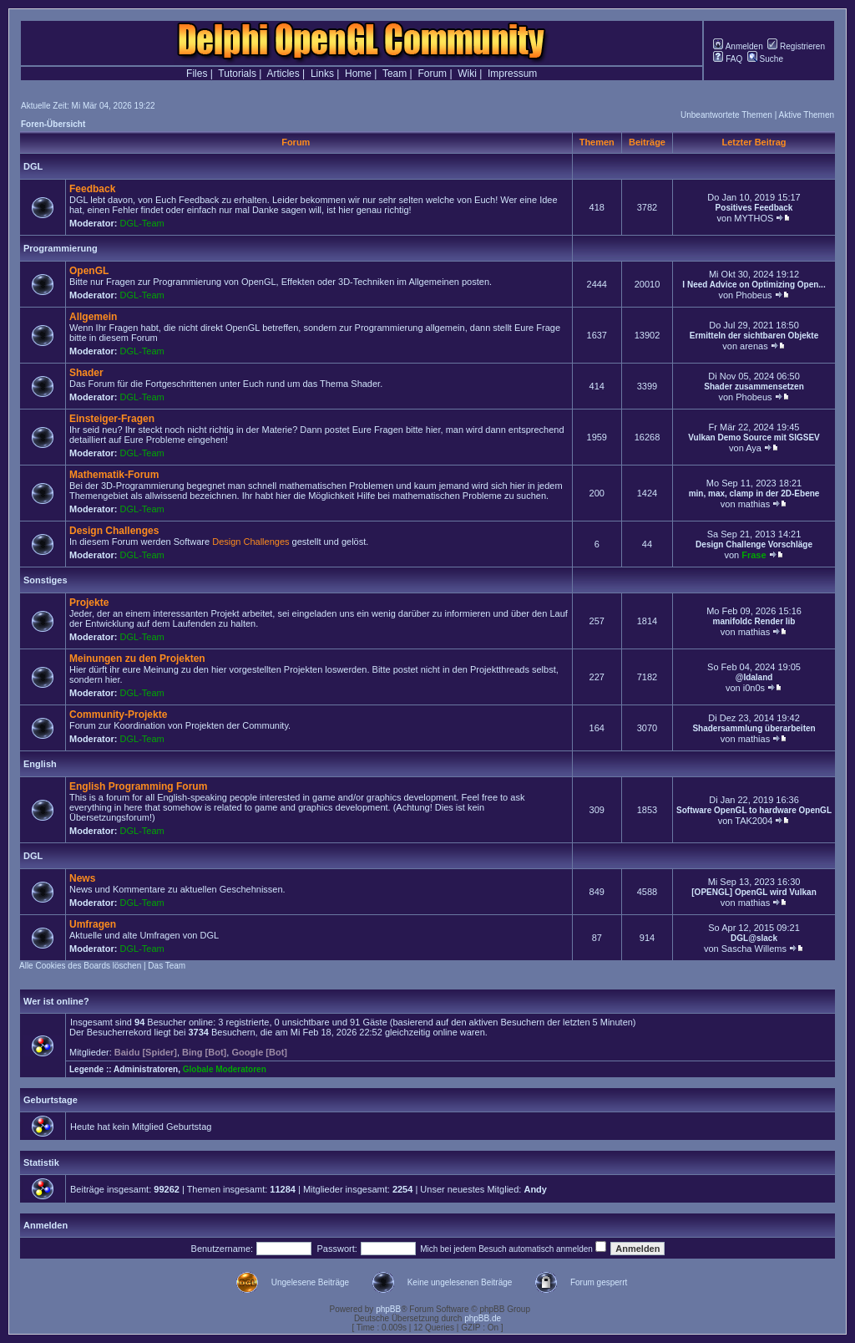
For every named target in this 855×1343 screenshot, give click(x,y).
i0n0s (754, 688)
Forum (432, 73)
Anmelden (737, 46)
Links (322, 73)
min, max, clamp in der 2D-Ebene (754, 493)
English (40, 764)
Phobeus (754, 295)
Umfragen (92, 924)
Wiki (467, 73)
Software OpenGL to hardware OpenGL (754, 810)
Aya (753, 448)
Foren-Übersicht (53, 124)
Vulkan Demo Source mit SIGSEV (753, 437)
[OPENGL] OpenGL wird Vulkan (753, 892)
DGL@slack (754, 938)
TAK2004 (753, 821)
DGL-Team (142, 223)
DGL (33, 166)
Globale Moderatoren (224, 1069)
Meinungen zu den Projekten (137, 658)
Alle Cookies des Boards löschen (80, 965)
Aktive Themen (806, 115)
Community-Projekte (118, 714)
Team (394, 73)
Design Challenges (114, 531)
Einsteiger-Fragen (111, 419)
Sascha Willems (754, 949)
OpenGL (89, 271)
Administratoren (146, 1069)
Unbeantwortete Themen (726, 115)
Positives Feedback (754, 207)
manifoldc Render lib (754, 621)
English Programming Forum (138, 786)
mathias (754, 504)
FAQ (727, 59)
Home (358, 73)
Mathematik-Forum (114, 475)
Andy (535, 1189)
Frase (753, 555)
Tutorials (237, 73)
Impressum (512, 73)
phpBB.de (482, 1318)
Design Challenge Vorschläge (754, 544)
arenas (754, 346)
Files (196, 73)
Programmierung (60, 248)
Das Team (166, 965)
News (82, 878)
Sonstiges (45, 580)
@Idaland (754, 677)
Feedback (92, 189)
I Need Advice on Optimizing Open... (753, 284)
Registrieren (796, 46)
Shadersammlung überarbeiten (753, 728)
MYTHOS (753, 218)
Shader (86, 373)
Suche (765, 59)
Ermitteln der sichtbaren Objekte (754, 335)
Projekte (89, 602)
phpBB (388, 1309)
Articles (282, 73)
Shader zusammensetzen (754, 386)
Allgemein (93, 317)
